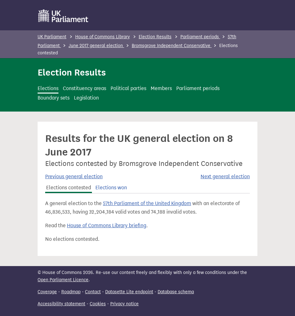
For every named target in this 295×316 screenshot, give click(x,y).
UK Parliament (52, 37)
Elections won (111, 188)
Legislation (86, 98)
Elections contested (68, 188)
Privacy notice (124, 304)
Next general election (225, 176)
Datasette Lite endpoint (129, 292)
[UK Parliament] (63, 16)
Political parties (128, 88)
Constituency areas (84, 88)
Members (161, 88)
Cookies (98, 304)
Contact (93, 292)
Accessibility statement (61, 304)
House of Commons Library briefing (106, 225)
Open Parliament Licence (63, 280)
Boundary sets (53, 98)
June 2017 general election (96, 45)
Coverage (47, 292)
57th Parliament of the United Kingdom (147, 203)
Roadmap (71, 292)
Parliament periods (200, 37)
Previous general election (74, 176)
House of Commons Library (102, 37)
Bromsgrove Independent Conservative (172, 45)
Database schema (176, 292)
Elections (48, 88)
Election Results (155, 37)
